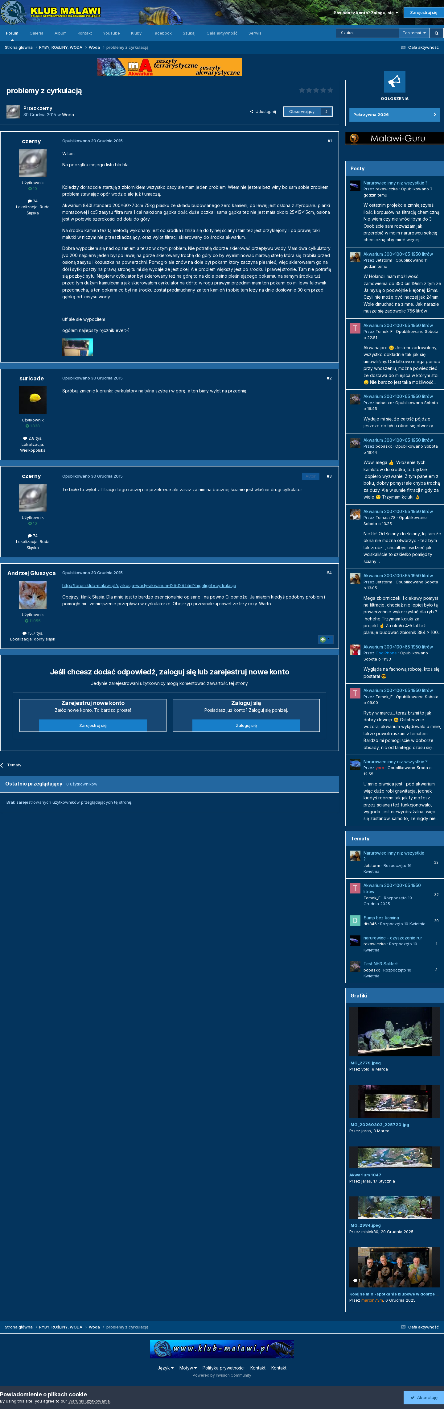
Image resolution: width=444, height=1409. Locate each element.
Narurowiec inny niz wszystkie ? (396, 182)
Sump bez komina (381, 917)
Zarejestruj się (424, 12)
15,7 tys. (33, 633)
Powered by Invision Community (222, 1375)
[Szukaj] (367, 33)
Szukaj (189, 33)
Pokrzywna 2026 (371, 114)
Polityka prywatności (224, 1367)
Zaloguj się (246, 725)
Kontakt (85, 33)
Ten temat (412, 33)
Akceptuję (424, 1397)
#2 (329, 377)
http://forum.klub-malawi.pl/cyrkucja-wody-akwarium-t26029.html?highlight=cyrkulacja (149, 585)
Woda (68, 114)
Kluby (136, 33)
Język (166, 1367)
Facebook (162, 33)
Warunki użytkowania (89, 1401)
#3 (329, 476)
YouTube (111, 33)
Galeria (36, 33)
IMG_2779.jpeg (365, 1062)
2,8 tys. (32, 438)
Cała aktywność (222, 33)
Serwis (255, 33)
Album (61, 33)
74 (33, 200)
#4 (329, 572)
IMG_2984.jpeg (365, 1225)
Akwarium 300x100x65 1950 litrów (398, 254)
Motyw (188, 1367)
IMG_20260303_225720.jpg (379, 1124)
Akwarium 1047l (366, 1174)
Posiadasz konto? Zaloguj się (366, 12)
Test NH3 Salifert (381, 963)
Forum (12, 36)
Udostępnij (263, 111)
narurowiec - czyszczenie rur (393, 937)
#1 (330, 140)
